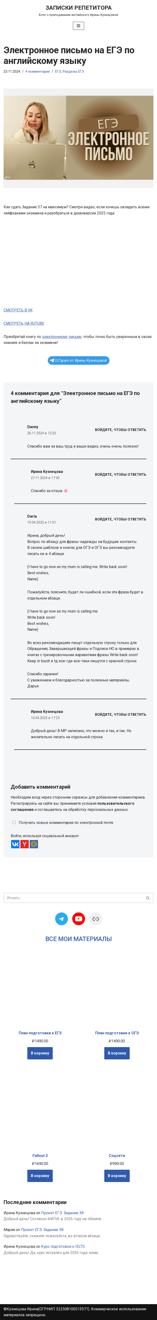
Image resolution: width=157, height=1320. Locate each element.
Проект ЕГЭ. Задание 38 (62, 1213)
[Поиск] (73, 898)
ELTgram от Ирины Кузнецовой (78, 360)
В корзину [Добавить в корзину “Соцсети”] (117, 1175)
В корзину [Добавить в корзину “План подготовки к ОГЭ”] (117, 1053)
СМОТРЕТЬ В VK (18, 310)
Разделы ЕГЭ (73, 72)
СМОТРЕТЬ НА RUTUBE (24, 323)
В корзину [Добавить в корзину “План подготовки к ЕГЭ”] (40, 1053)
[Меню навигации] (78, 26)
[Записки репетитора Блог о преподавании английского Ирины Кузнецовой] (78, 10)
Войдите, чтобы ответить (120, 430)
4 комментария (37, 72)
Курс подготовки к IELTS (63, 1246)
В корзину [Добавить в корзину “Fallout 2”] (40, 1175)
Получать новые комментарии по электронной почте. (62, 822)
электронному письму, (62, 336)
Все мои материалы (78, 938)
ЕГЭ (58, 72)
